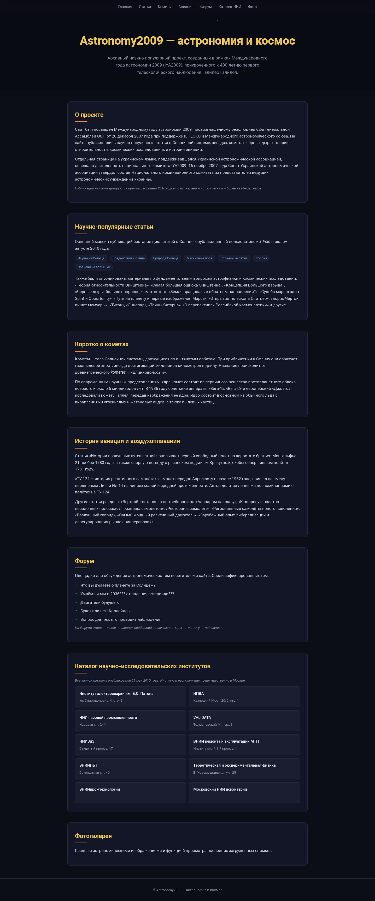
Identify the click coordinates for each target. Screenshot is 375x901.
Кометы (165, 7)
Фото (252, 7)
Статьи (145, 7)
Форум (206, 7)
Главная (125, 7)
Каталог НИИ (230, 7)
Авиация (185, 7)
